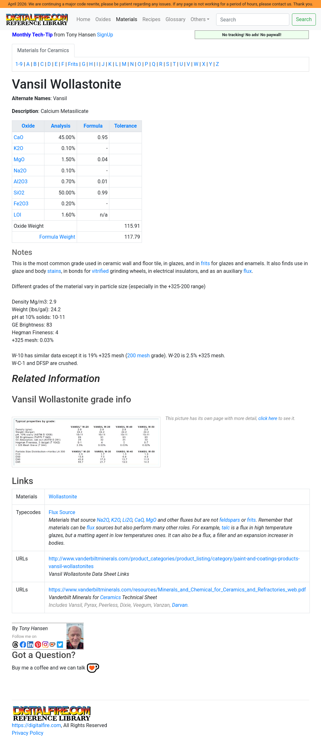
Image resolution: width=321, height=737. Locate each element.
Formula (93, 126)
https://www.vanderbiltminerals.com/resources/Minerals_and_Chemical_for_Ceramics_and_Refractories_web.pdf (177, 590)
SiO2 (19, 193)
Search (304, 19)
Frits (73, 64)
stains (54, 271)
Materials (128, 18)
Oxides (103, 19)
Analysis (60, 126)
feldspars (229, 520)
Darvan (179, 605)
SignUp (105, 35)
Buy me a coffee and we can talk (48, 668)
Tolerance (125, 126)
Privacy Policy (27, 733)
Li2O (127, 520)
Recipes (151, 19)
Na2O (20, 171)
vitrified (100, 271)
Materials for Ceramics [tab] (43, 50)
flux (247, 271)
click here (267, 418)
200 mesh (138, 356)
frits (205, 263)
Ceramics (110, 597)
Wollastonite (63, 497)
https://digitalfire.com (36, 725)
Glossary (175, 19)
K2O (18, 148)
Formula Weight (57, 237)
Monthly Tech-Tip (32, 35)
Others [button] (198, 19)
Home (83, 19)
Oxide (28, 126)
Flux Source (62, 512)
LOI (17, 215)
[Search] (252, 19)
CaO (18, 137)
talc (226, 528)
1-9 (18, 64)
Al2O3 (20, 181)
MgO (19, 159)
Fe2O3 (21, 204)
